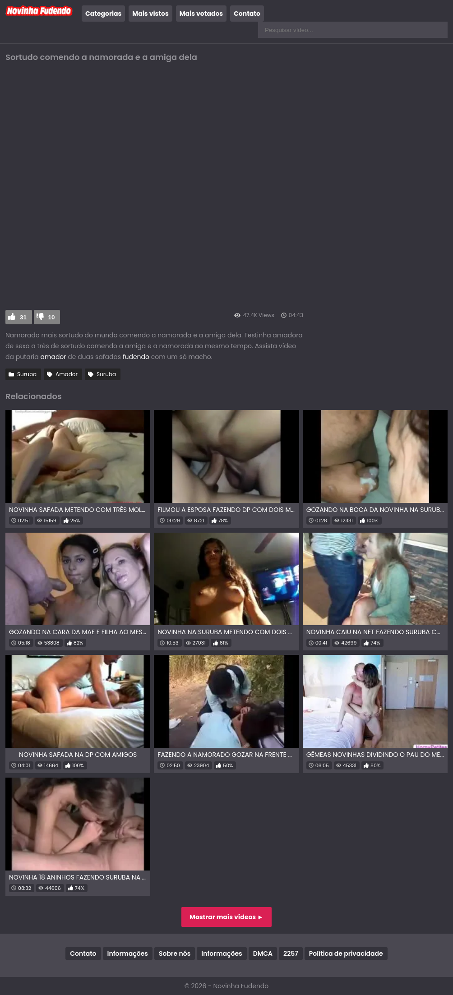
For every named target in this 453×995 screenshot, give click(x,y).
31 (23, 317)
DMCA (263, 953)
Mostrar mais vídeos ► (226, 916)
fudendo (136, 356)
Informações (127, 953)
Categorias (103, 13)
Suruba (27, 374)
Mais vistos (150, 13)
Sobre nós (174, 953)
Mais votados (201, 13)
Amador (66, 374)
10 (51, 317)
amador (53, 356)
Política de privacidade (346, 953)
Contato (247, 13)
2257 (290, 953)
